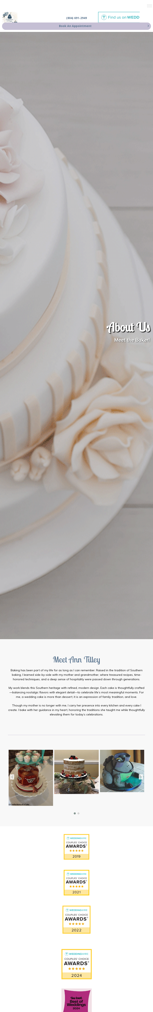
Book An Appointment (75, 26)
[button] (75, 813)
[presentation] (12, 776)
